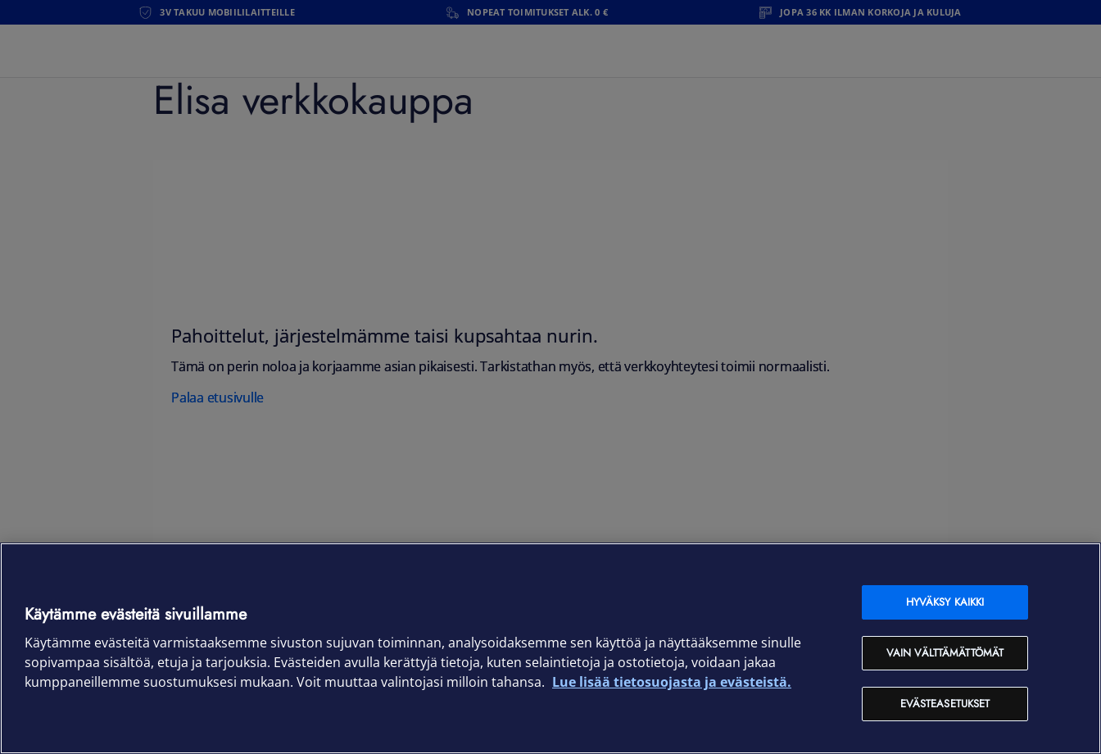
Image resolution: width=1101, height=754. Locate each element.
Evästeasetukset (945, 703)
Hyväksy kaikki (945, 602)
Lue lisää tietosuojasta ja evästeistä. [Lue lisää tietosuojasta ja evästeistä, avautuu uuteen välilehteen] (671, 682)
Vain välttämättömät (945, 653)
